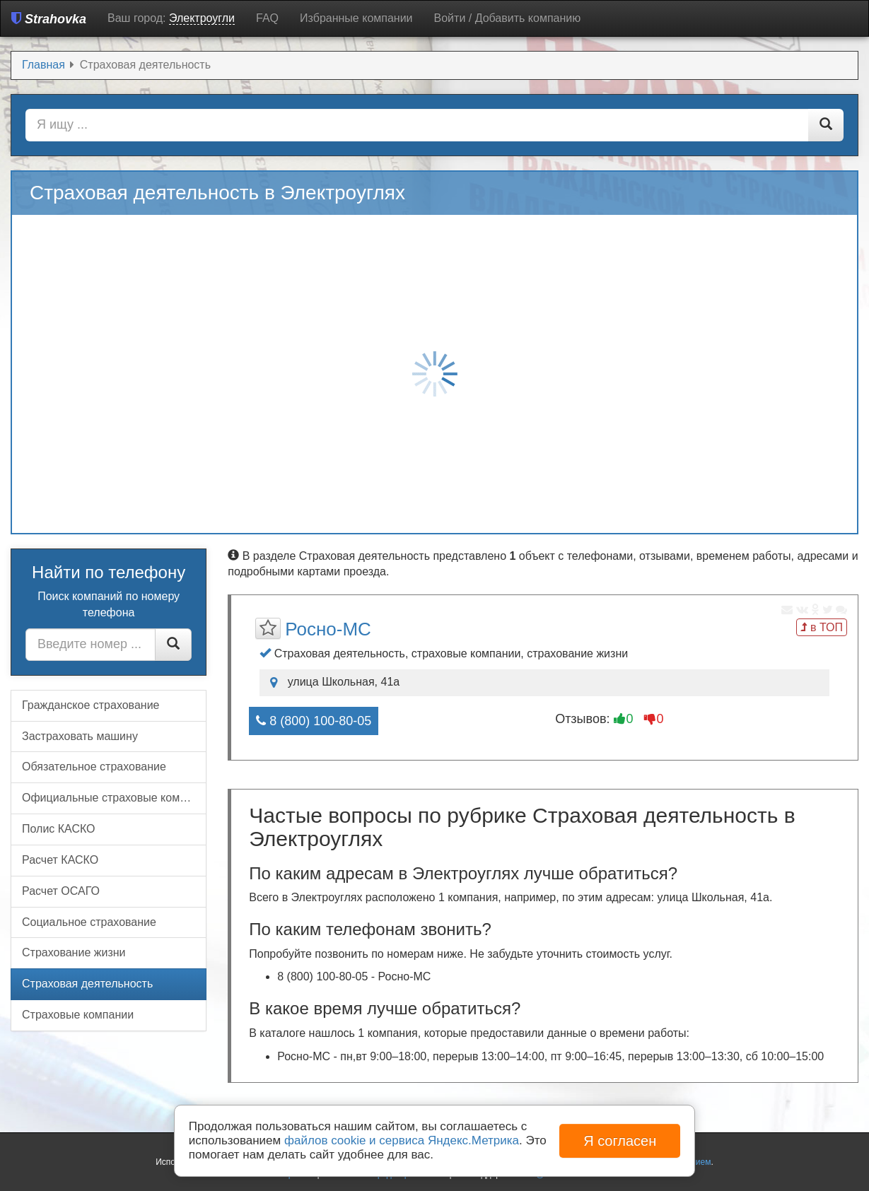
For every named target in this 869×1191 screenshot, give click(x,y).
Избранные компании (356, 18)
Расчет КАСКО (60, 860)
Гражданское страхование (91, 705)
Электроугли (202, 18)
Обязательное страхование (94, 767)
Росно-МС (328, 629)
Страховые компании (78, 1015)
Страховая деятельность (87, 984)
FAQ (267, 18)
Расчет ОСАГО (61, 891)
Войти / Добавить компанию (507, 18)
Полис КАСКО (58, 829)
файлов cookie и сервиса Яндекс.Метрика (401, 1140)
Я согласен (619, 1141)
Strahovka (48, 18)
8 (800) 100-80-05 (313, 721)
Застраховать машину (80, 736)
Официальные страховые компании (114, 798)
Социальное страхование (89, 922)
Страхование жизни (73, 952)
